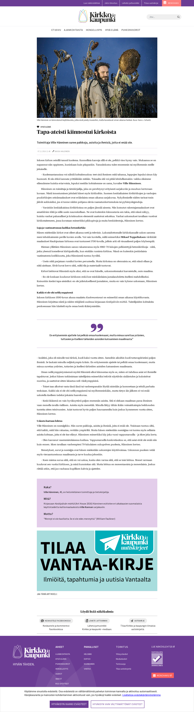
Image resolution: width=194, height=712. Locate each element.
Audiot (58, 673)
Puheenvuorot (62, 664)
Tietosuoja (120, 664)
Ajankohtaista (62, 654)
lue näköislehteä (161, 646)
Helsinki (88, 654)
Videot (58, 678)
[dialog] (97, 699)
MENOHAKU (173, 3)
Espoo (87, 659)
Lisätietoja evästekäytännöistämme (141, 695)
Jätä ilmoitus (111, 3)
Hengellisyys (61, 668)
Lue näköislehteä (92, 3)
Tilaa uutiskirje (151, 3)
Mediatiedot (121, 659)
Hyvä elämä (60, 659)
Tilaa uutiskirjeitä (123, 668)
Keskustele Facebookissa (58, 620)
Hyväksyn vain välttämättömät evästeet (118, 704)
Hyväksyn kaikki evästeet (69, 704)
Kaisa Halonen (62, 151)
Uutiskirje (139, 620)
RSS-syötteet (62, 683)
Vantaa (87, 668)
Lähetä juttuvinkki (130, 3)
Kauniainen (89, 664)
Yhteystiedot (122, 654)
